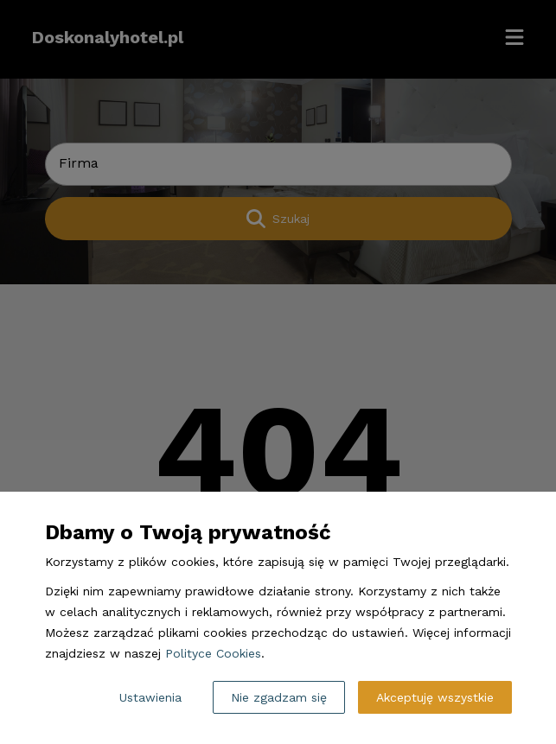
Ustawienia (150, 697)
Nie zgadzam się (279, 697)
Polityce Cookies (213, 653)
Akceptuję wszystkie (435, 697)
